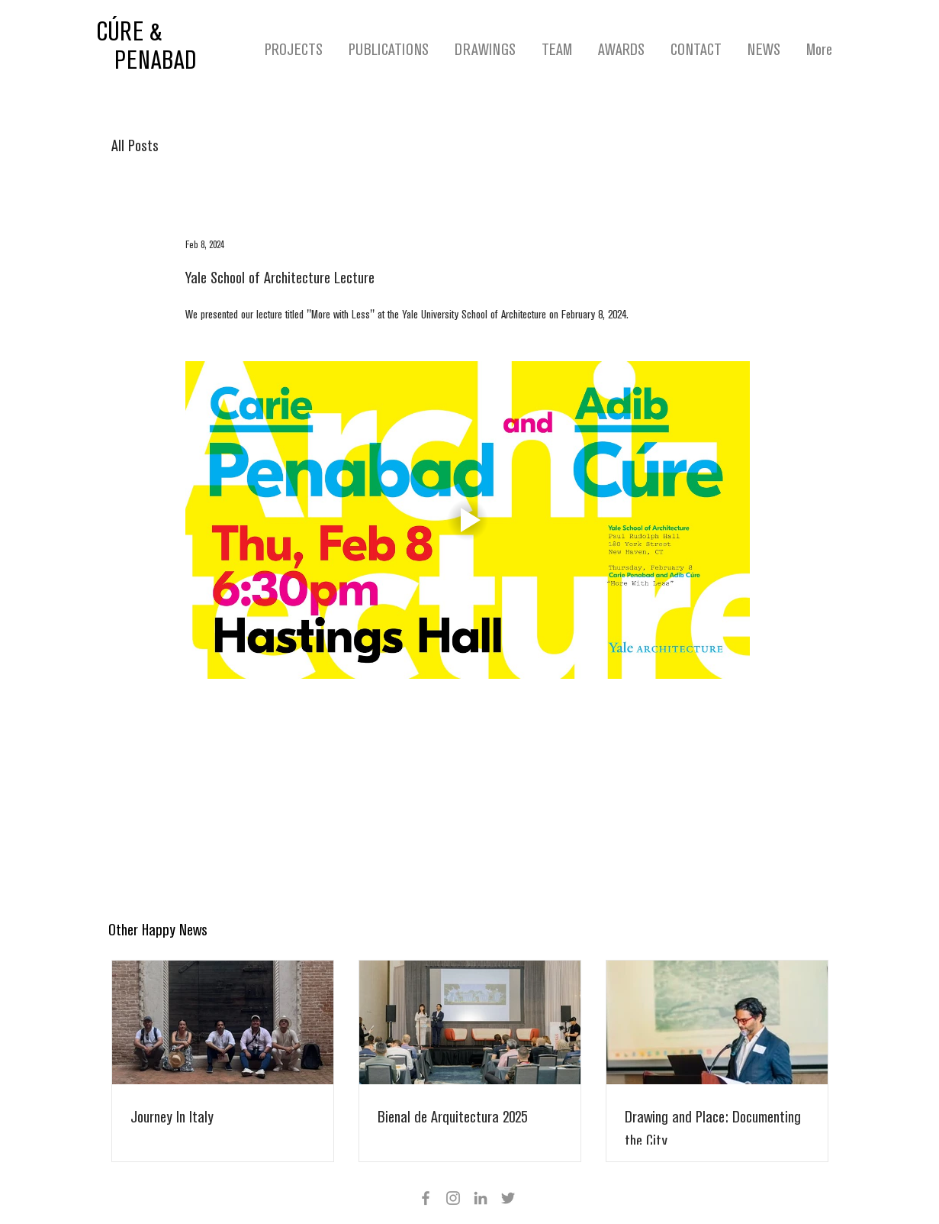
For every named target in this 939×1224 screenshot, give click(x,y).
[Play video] (467, 520)
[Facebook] (425, 1198)
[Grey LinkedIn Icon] (480, 1198)
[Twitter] (508, 1198)
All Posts (135, 146)
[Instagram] (453, 1198)
